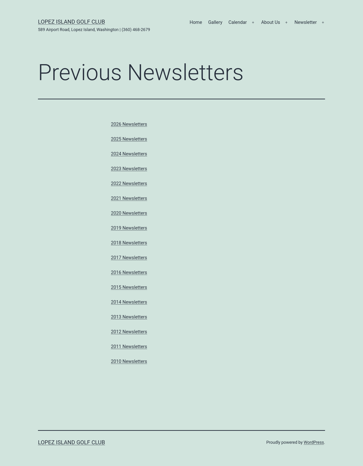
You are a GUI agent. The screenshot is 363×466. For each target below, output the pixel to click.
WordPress (314, 442)
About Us (270, 22)
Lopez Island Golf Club (71, 22)
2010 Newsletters (129, 361)
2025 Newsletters (129, 139)
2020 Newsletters (129, 213)
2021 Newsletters (129, 198)
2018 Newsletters (129, 243)
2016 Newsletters (129, 272)
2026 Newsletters (129, 124)
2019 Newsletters (129, 228)
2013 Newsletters (129, 317)
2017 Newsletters (129, 257)
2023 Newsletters (129, 168)
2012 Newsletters (129, 331)
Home (196, 22)
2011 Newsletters (129, 346)
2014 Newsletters (129, 302)
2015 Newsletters (129, 287)
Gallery (215, 22)
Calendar (237, 22)
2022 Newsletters (129, 183)
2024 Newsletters (129, 154)
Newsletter (305, 22)
